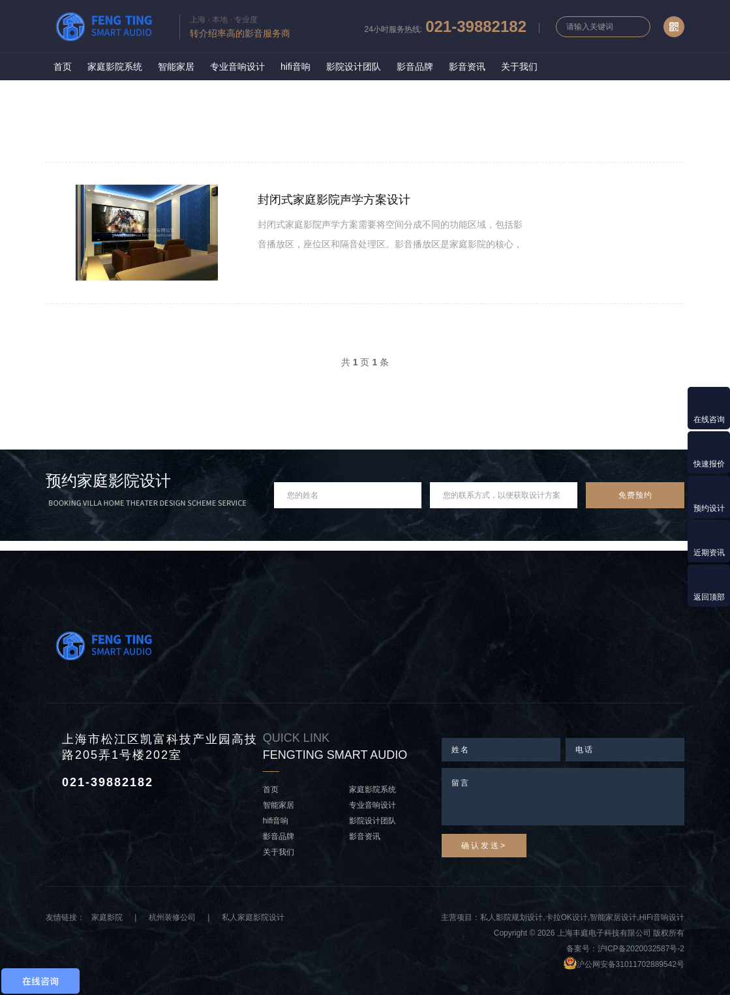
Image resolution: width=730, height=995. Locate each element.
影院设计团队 (353, 66)
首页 (62, 66)
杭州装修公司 (172, 917)
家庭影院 (107, 917)
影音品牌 (415, 66)
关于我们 (519, 66)
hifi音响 (296, 66)
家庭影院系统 (114, 66)
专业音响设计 (237, 66)
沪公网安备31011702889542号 (630, 964)
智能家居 (176, 66)
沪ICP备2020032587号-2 (641, 948)
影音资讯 (467, 66)
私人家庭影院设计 (253, 917)
